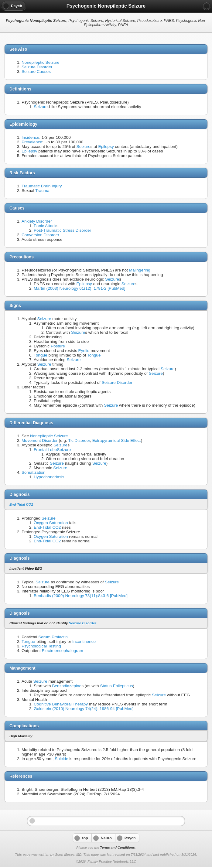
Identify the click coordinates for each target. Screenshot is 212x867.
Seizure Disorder (37, 67)
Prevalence (32, 142)
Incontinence (84, 641)
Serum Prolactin (53, 637)
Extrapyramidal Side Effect (116, 440)
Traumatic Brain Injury (42, 186)
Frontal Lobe (45, 449)
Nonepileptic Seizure (41, 62)
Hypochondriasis (49, 477)
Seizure (41, 106)
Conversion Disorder (40, 235)
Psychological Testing (41, 646)
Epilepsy (106, 146)
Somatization (34, 472)
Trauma (42, 190)
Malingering (139, 270)
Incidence (30, 137)
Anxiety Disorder (37, 221)
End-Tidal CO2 (21, 504)
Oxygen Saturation (51, 523)
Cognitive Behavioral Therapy (61, 704)
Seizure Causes (36, 71)
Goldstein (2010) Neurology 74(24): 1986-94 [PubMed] (84, 708)
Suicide (61, 758)
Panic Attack (45, 226)
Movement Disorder (40, 440)
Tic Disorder (79, 440)
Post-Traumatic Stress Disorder (62, 230)
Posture (58, 346)
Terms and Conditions (117, 847)
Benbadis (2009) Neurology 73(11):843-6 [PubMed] (81, 595)
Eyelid (84, 350)
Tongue (40, 355)
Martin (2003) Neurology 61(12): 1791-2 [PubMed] (79, 288)
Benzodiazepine (66, 686)
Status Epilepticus (116, 686)
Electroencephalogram (62, 650)
